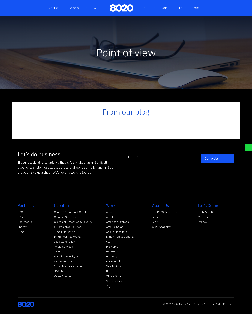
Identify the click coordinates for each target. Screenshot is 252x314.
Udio (109, 271)
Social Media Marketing (68, 266)
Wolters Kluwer (116, 281)
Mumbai (203, 217)
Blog (155, 222)
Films (21, 232)
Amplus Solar (114, 227)
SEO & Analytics (64, 261)
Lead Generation (64, 241)
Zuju (109, 286)
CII (108, 241)
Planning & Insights (66, 256)
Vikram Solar (114, 276)
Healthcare (25, 222)
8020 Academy (161, 227)
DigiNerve (112, 246)
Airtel (109, 217)
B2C (20, 212)
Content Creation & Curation (72, 212)
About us (148, 8)
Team (155, 217)
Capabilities (78, 8)
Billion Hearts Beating (120, 236)
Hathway (111, 256)
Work (98, 8)
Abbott (110, 212)
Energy (22, 227)
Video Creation (63, 276)
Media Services (63, 246)
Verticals (56, 8)
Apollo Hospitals (116, 232)
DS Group (112, 251)
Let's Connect (210, 205)
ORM (57, 251)
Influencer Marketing (67, 236)
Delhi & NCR (205, 212)
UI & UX (58, 271)
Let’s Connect (189, 8)
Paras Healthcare (117, 261)
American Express (117, 222)
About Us (160, 205)
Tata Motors (113, 266)
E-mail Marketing (64, 232)
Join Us (167, 8)
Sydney (202, 222)
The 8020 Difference (165, 212)
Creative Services (65, 217)
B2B (20, 217)
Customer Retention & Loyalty (73, 222)
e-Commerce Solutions (68, 227)
